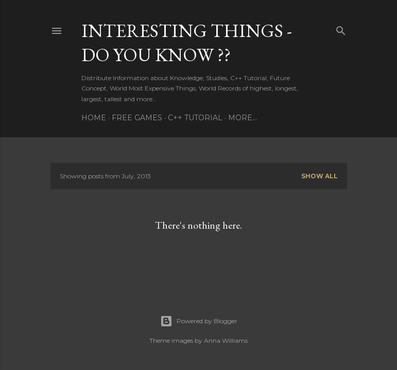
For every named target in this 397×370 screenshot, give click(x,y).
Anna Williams (226, 340)
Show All (319, 176)
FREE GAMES (137, 117)
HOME (93, 117)
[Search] (341, 28)
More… (242, 117)
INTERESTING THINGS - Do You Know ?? (186, 42)
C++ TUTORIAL (195, 117)
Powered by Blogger (198, 321)
